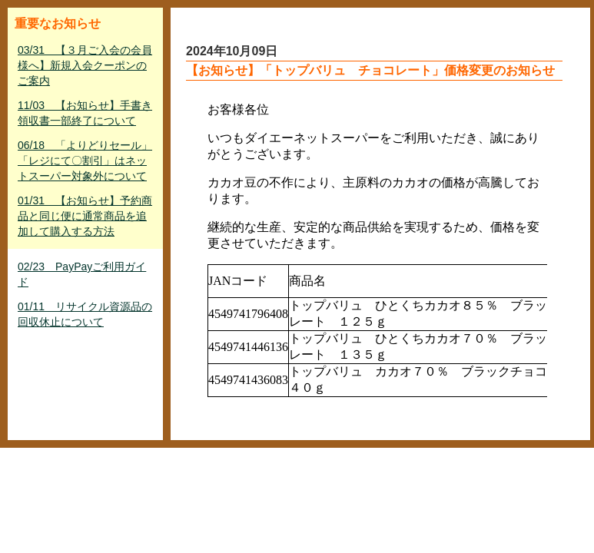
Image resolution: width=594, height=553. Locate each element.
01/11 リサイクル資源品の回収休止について (85, 314)
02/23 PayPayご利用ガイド (82, 274)
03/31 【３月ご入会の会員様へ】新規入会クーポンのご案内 (85, 65)
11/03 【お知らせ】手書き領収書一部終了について (85, 113)
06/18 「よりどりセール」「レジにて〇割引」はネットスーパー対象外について (85, 160)
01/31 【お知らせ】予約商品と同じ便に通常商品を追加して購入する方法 (85, 215)
